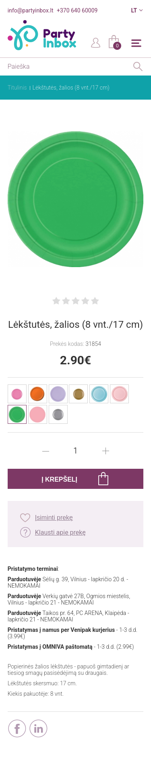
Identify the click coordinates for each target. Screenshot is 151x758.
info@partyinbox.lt (31, 10)
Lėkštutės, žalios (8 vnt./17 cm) (71, 87)
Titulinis (17, 87)
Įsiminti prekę (54, 517)
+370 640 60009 (77, 10)
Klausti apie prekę (60, 532)
